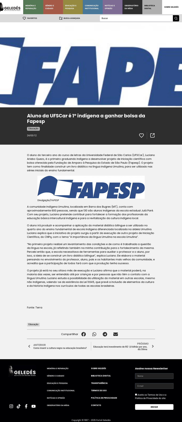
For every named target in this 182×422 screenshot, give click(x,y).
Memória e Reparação (30, 7)
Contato (96, 405)
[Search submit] (176, 18)
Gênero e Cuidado (49, 7)
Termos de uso (99, 390)
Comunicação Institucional (92, 7)
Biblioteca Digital (149, 7)
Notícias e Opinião (110, 7)
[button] (83, 334)
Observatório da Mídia (131, 7)
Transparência (99, 383)
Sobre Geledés (171, 7)
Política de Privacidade (104, 397)
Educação (33, 128)
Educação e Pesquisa (70, 7)
